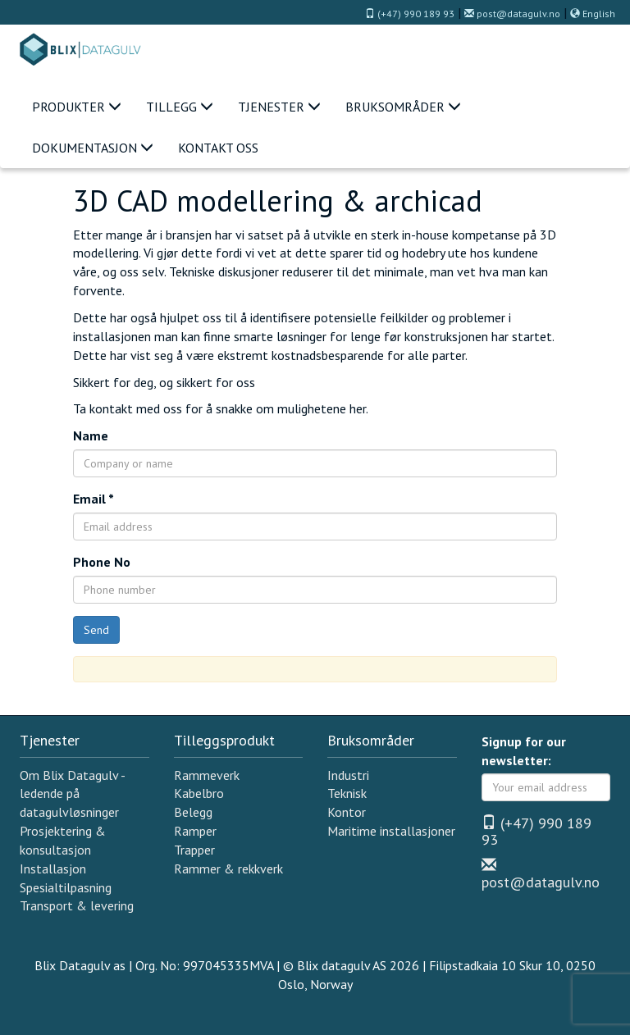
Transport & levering (77, 905)
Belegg (193, 812)
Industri (348, 775)
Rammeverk (207, 775)
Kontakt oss (218, 147)
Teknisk (347, 793)
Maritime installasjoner (391, 831)
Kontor (346, 812)
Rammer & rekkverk (228, 868)
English (592, 13)
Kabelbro (199, 793)
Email (93, 498)
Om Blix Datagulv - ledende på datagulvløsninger (72, 794)
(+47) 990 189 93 (409, 13)
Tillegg (179, 106)
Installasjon (53, 868)
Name (90, 435)
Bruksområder (403, 106)
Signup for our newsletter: (524, 750)
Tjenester (279, 106)
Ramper (195, 831)
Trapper (194, 849)
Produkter (76, 106)
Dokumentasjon (92, 147)
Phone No (101, 562)
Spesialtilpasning (66, 887)
